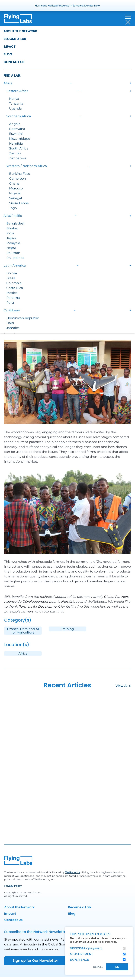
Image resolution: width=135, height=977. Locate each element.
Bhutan (12, 228)
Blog (8, 54)
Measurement (81, 954)
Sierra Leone (19, 203)
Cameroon (17, 179)
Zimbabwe (17, 158)
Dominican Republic (22, 318)
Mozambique (19, 139)
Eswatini (16, 134)
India (10, 233)
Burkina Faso (19, 174)
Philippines (15, 258)
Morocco (16, 188)
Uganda (15, 108)
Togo (13, 208)
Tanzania (16, 103)
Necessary (86, 948)
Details (98, 967)
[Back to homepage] (18, 19)
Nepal (11, 248)
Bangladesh (15, 223)
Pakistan (13, 253)
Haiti (10, 323)
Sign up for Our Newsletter (35, 960)
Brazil (10, 278)
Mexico (12, 293)
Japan (11, 238)
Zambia (15, 153)
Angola (14, 124)
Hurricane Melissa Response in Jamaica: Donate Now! (67, 5)
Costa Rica (14, 288)
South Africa (18, 148)
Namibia (16, 143)
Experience (79, 959)
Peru (10, 303)
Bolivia (11, 273)
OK (117, 967)
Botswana (17, 129)
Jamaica (13, 328)
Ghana (14, 183)
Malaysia (13, 243)
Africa (23, 653)
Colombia (14, 283)
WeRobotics (72, 872)
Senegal (15, 198)
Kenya (14, 99)
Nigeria (15, 193)
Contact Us (14, 62)
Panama (13, 298)
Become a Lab (15, 39)
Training (67, 629)
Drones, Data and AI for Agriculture (23, 630)
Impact (9, 46)
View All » (123, 686)
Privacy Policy (13, 885)
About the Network (20, 31)
